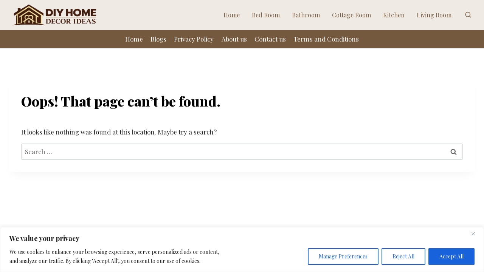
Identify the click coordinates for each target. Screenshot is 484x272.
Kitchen (394, 15)
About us (234, 39)
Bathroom (306, 15)
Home (231, 15)
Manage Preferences (343, 256)
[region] (242, 249)
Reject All (403, 256)
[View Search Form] (468, 15)
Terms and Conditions (326, 39)
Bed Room (266, 15)
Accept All (451, 256)
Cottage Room (351, 15)
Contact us (270, 39)
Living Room (434, 15)
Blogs (158, 39)
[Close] (476, 233)
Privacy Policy (194, 39)
